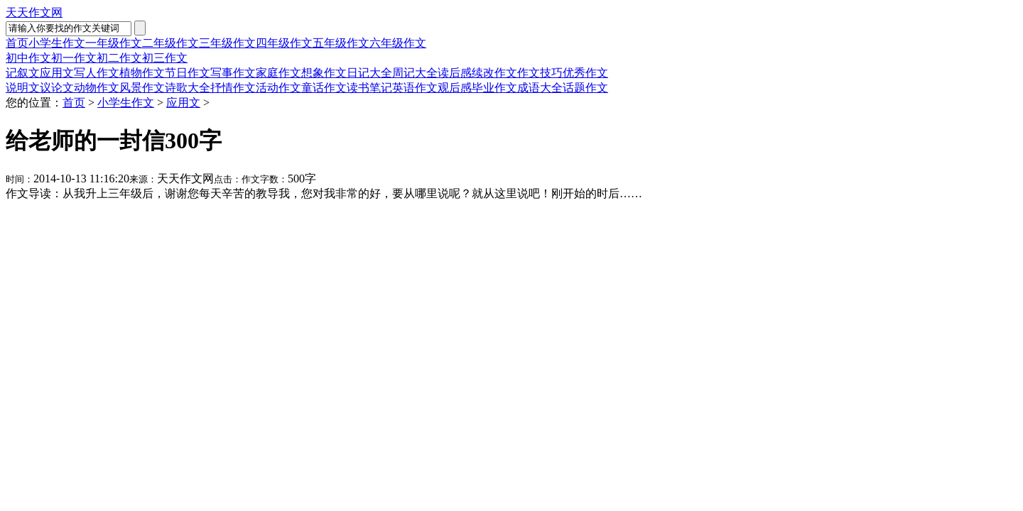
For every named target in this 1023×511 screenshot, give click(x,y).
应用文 (57, 73)
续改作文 (494, 73)
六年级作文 (397, 43)
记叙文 (23, 73)
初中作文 (28, 58)
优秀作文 (585, 73)
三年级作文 (227, 43)
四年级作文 (284, 43)
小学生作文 (56, 43)
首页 (17, 43)
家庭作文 (278, 73)
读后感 (455, 73)
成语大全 (540, 88)
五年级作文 (341, 43)
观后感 (455, 88)
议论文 (57, 88)
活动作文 (278, 88)
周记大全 (415, 73)
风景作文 (142, 88)
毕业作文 (494, 88)
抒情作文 (233, 88)
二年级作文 (170, 43)
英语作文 (415, 88)
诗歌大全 (187, 88)
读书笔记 (369, 88)
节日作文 (187, 73)
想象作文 (324, 73)
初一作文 (74, 58)
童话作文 (324, 88)
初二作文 (119, 58)
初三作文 (165, 58)
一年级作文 (113, 43)
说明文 (23, 88)
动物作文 (96, 88)
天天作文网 (34, 12)
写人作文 (96, 73)
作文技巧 (540, 73)
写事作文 (233, 73)
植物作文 (142, 73)
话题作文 (585, 88)
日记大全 (369, 73)
